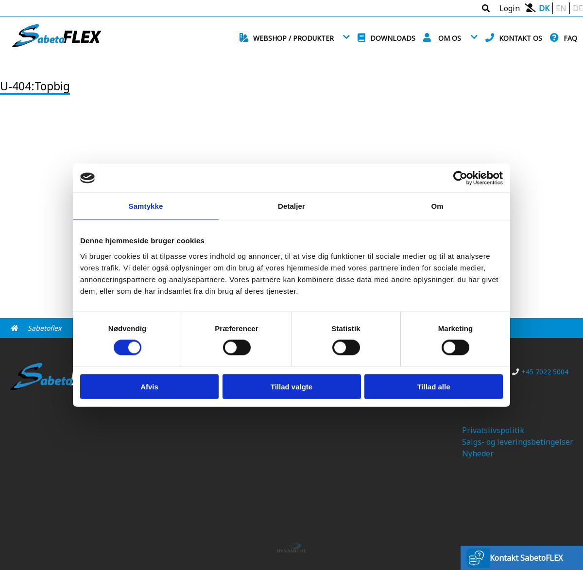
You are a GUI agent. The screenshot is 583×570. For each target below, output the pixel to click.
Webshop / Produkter (293, 38)
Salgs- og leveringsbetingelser (517, 441)
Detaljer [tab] (291, 206)
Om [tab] (437, 206)
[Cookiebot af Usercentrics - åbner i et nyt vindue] (460, 178)
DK (544, 8)
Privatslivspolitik (493, 430)
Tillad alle (433, 386)
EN (561, 8)
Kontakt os (520, 38)
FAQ (570, 38)
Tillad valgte (291, 386)
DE (578, 8)
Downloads (392, 38)
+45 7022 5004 (540, 371)
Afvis (149, 386)
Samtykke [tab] (146, 206)
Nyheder (478, 453)
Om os (449, 38)
